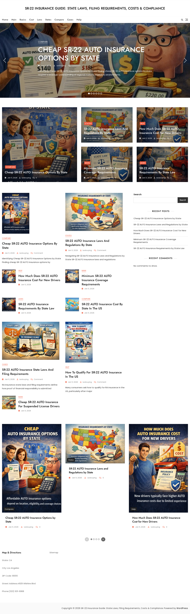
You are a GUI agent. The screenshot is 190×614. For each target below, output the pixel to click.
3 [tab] (93, 93)
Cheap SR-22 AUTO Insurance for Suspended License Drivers (38, 404)
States (48, 19)
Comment (75, 65)
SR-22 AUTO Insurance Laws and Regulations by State (106, 131)
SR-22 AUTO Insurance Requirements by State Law (157, 170)
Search (137, 194)
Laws (39, 19)
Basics (23, 19)
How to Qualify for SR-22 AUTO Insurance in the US (93, 374)
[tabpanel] (95, 60)
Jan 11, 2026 (46, 65)
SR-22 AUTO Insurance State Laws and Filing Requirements (27, 371)
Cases (70, 19)
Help (79, 19)
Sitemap (54, 552)
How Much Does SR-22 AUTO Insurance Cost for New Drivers (160, 131)
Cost (31, 19)
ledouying (61, 65)
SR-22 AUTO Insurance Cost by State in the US (102, 306)
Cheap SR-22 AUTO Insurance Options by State (91, 53)
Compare (59, 19)
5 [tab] (98, 93)
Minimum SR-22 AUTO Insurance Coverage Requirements (105, 170)
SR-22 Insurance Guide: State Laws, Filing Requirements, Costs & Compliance (95, 8)
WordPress (182, 608)
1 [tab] (88, 93)
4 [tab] (96, 93)
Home (5, 19)
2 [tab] (91, 93)
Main (13, 19)
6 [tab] (101, 93)
